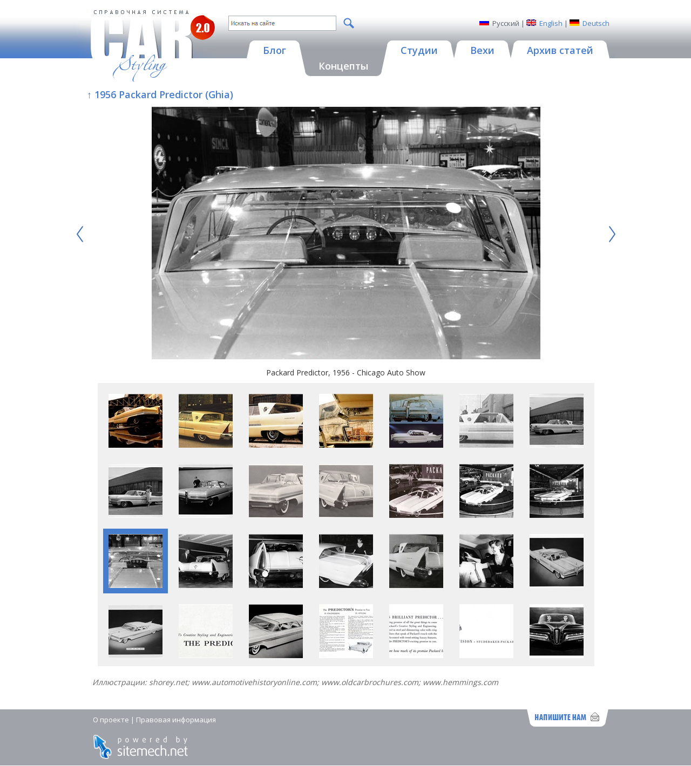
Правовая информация (176, 719)
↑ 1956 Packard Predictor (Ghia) (160, 94)
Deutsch (595, 23)
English (551, 23)
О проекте (111, 719)
